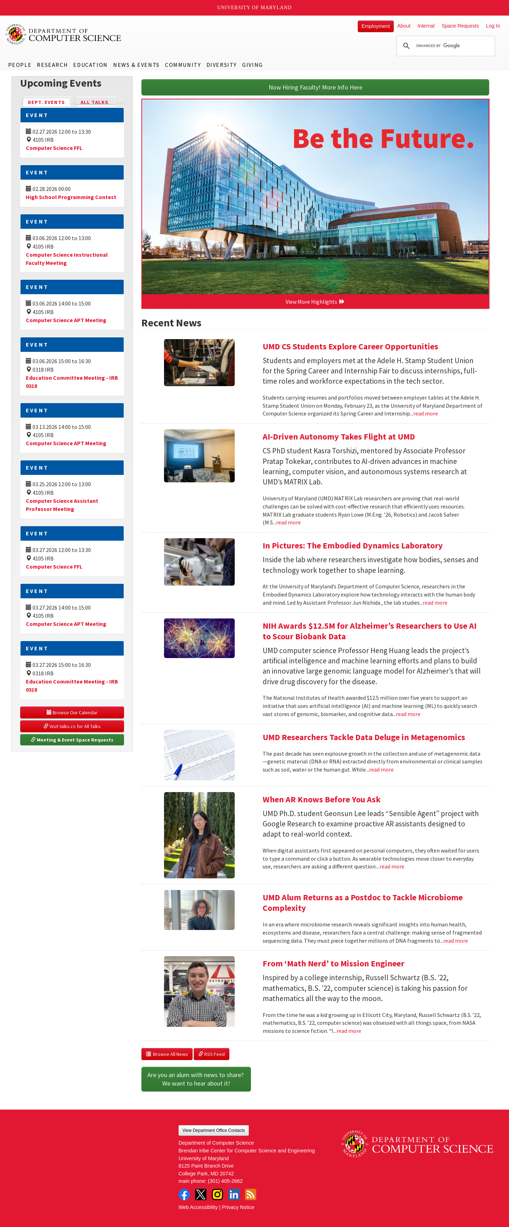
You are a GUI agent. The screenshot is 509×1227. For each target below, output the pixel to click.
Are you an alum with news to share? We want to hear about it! (196, 1079)
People (20, 64)
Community (183, 64)
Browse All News (167, 1054)
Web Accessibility (198, 1207)
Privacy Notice (238, 1207)
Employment (376, 26)
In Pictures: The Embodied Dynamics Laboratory (353, 545)
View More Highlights (315, 301)
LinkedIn (234, 1194)
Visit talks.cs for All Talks (72, 726)
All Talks (95, 102)
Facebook (184, 1194)
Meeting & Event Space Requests (72, 740)
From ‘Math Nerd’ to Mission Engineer (333, 963)
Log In (493, 26)
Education (90, 64)
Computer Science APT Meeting (66, 320)
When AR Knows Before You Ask (322, 799)
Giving (252, 64)
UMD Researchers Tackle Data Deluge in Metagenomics (364, 737)
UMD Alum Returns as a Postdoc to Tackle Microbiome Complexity (363, 902)
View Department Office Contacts (213, 1130)
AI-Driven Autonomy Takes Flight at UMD (339, 436)
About (404, 26)
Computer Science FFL (54, 147)
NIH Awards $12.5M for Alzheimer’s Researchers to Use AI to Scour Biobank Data (369, 631)
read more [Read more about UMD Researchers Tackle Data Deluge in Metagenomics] (381, 769)
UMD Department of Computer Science (63, 34)
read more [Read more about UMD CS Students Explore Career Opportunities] (425, 413)
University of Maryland (254, 7)
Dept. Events (49, 101)
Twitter (200, 1194)
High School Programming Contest (71, 196)
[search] (444, 46)
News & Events (136, 64)
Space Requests (460, 26)
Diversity (221, 64)
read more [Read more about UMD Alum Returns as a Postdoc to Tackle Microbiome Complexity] (455, 940)
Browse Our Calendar (72, 712)
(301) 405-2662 (225, 1181)
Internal (425, 26)
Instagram (217, 1194)
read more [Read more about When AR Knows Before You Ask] (392, 866)
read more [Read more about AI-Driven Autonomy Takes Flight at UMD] (288, 522)
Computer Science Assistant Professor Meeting (62, 504)
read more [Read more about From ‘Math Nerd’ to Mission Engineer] (349, 1030)
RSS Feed (211, 1054)
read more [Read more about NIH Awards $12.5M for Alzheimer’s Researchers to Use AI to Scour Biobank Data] (408, 713)
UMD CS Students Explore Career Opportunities (351, 346)
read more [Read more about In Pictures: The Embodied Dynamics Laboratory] (435, 602)
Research (52, 64)
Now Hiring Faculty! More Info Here (315, 87)
